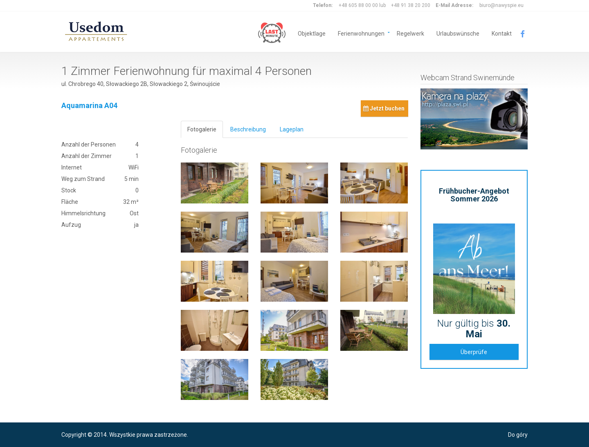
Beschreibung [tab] (248, 129)
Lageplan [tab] (291, 129)
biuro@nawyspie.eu (501, 5)
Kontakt (502, 33)
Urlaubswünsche (457, 33)
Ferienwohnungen (361, 33)
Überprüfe (474, 352)
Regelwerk (410, 33)
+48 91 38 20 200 (410, 5)
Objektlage (312, 33)
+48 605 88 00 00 (358, 5)
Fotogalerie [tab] (201, 129)
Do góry (518, 434)
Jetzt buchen (384, 108)
